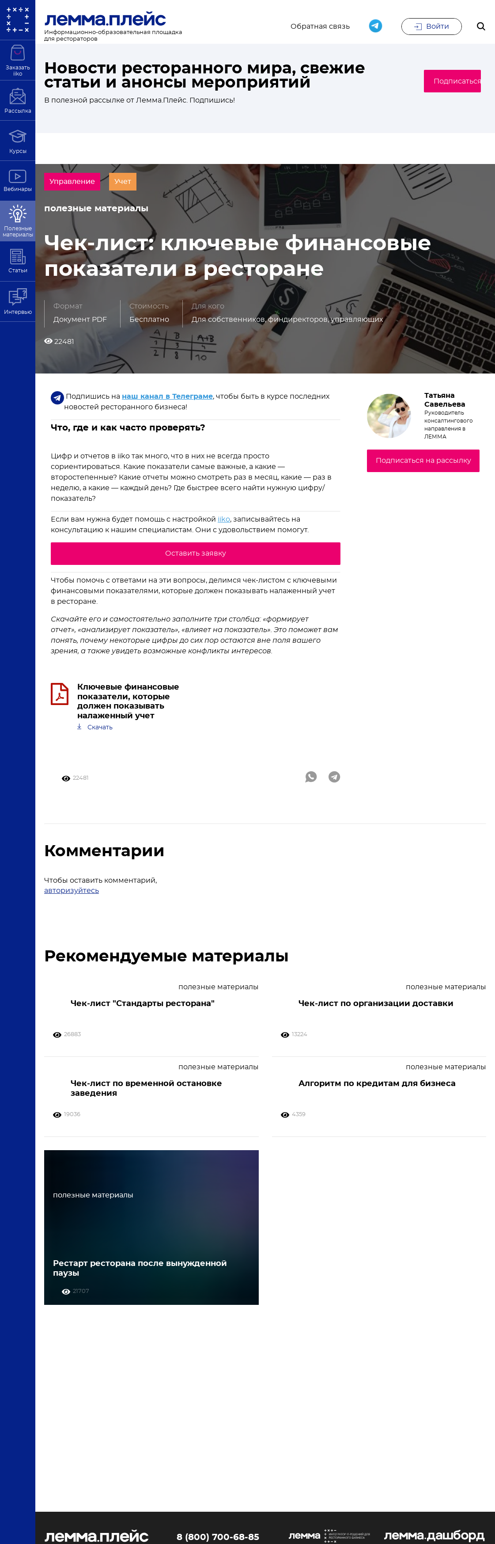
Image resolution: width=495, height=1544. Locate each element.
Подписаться (444, 81)
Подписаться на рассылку (423, 471)
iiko (224, 530)
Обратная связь (320, 27)
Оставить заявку (195, 564)
